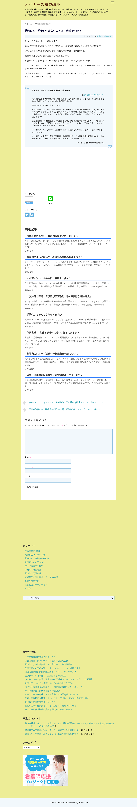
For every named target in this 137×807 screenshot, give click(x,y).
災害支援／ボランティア (36, 585)
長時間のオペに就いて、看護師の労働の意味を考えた (55, 257)
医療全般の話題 (32, 581)
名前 (28, 457)
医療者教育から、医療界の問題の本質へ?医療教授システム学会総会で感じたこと (64, 410)
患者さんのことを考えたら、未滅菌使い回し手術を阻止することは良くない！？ (63, 403)
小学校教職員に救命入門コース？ (40, 657)
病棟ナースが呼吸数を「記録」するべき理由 (45, 676)
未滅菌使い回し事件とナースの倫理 (41, 577)
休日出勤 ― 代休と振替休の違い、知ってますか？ (53, 332)
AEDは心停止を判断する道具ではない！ (43, 691)
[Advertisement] (69, 172)
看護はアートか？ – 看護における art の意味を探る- (49, 683)
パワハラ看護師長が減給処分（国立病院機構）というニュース (54, 687)
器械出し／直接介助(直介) (37, 558)
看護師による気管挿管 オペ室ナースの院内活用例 (48, 664)
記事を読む (29, 251)
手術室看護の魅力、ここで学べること (42, 723)
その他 (28, 588)
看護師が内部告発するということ (40, 702)
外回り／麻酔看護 (33, 570)
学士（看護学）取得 (34, 566)
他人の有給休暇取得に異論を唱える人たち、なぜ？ (48, 709)
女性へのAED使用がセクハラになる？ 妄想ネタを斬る (51, 706)
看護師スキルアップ (34, 562)
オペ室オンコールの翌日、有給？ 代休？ (49, 278)
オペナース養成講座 (42, 4)
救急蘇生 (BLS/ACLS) (35, 555)
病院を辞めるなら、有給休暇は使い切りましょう (52, 236)
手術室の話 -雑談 (32, 551)
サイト (28, 476)
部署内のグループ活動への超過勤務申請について (52, 353)
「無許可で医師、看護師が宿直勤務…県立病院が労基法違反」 (59, 296)
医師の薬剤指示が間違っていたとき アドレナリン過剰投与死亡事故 (57, 698)
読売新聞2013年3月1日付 (93, 95)
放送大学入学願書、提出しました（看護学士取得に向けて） (53, 730)
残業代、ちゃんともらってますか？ (45, 314)
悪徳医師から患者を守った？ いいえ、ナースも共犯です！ (53, 668)
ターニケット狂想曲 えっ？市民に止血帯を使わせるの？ (52, 694)
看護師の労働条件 (104, 36)
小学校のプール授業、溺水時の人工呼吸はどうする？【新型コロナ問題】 (59, 679)
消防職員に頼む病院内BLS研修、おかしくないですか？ (50, 672)
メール (29, 467)
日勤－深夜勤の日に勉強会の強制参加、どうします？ (55, 375)
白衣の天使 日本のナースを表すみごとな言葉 (46, 661)
